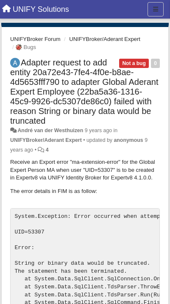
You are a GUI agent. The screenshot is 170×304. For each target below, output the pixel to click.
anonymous (128, 140)
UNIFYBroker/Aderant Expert (104, 39)
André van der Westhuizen (50, 130)
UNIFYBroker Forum (35, 39)
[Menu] (156, 9)
